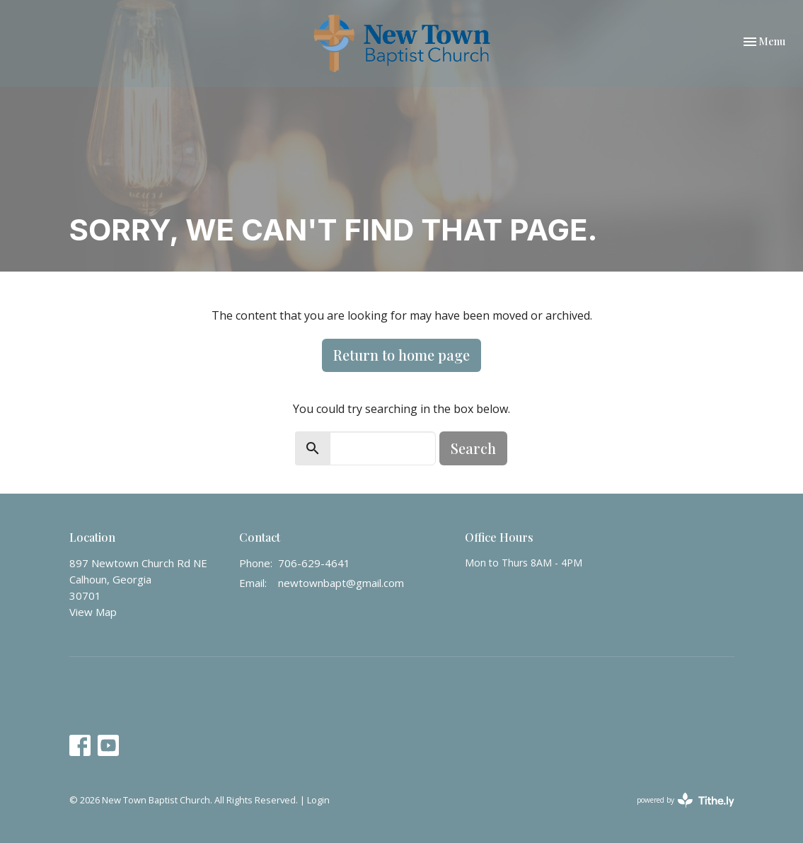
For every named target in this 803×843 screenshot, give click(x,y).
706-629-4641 (314, 563)
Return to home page (401, 354)
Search (473, 448)
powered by (685, 800)
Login (318, 799)
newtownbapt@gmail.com (341, 583)
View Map (93, 612)
